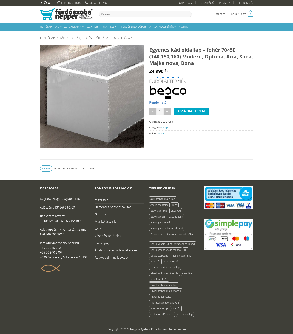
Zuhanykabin (74, 26)
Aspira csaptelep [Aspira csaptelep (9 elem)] (159, 204)
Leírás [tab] (46, 168)
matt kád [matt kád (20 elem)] (155, 261)
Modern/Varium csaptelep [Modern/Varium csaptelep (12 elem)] (165, 267)
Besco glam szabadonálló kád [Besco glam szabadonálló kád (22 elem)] (166, 228)
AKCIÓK (183, 26)
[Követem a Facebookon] (42, 2)
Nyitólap (46, 26)
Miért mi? (101, 200)
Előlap (126, 38)
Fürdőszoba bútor (133, 26)
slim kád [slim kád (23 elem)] (176, 308)
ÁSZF (191, 2)
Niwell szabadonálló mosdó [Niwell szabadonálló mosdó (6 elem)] (165, 291)
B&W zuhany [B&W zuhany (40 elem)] (176, 216)
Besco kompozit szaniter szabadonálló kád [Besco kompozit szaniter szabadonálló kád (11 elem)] (171, 236)
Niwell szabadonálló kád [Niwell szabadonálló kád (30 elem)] (163, 285)
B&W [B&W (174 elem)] (175, 204)
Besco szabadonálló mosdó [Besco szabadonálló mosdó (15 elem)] (165, 249)
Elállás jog (102, 243)
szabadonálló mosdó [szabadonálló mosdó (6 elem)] (162, 314)
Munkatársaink (105, 221)
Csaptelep (110, 26)
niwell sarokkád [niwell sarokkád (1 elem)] (159, 279)
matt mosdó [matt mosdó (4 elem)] (171, 261)
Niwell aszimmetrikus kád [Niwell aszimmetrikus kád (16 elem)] (164, 273)
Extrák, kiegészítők (162, 26)
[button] (220, 14)
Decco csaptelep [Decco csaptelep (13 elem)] (159, 255)
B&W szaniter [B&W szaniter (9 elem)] (157, 216)
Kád (58, 26)
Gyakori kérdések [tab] (65, 168)
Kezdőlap (47, 38)
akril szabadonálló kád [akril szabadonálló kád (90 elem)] (162, 199)
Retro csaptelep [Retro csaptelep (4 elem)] (159, 308)
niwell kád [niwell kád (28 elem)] (187, 273)
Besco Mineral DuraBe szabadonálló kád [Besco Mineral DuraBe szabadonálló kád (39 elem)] (172, 244)
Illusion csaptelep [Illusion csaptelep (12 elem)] (181, 255)
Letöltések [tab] (89, 168)
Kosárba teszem (191, 111)
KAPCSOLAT (225, 2)
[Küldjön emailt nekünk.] (49, 2)
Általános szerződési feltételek (116, 250)
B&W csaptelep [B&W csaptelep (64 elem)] (158, 210)
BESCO (161, 133)
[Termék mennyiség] (160, 111)
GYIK (181, 2)
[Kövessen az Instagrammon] (45, 2)
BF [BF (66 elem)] (185, 249)
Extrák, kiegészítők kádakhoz (93, 38)
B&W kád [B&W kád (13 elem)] (176, 210)
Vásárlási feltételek (108, 236)
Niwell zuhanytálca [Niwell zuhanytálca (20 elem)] (160, 296)
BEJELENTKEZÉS (244, 2)
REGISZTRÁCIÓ (206, 2)
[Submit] (188, 14)
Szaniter (94, 26)
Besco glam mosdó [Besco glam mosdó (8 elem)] (160, 222)
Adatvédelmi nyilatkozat (111, 257)
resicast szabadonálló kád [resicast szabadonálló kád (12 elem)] (164, 302)
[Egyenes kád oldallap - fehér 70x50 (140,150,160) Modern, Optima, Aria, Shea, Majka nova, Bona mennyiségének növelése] (167, 111)
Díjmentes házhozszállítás (113, 207)
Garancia (101, 214)
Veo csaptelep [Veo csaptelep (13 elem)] (185, 314)
